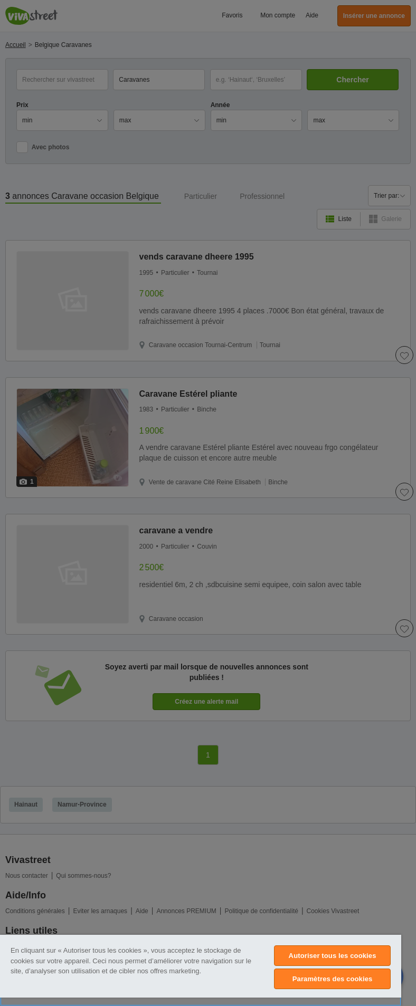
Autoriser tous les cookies (332, 956)
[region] (200, 970)
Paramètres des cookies (332, 979)
